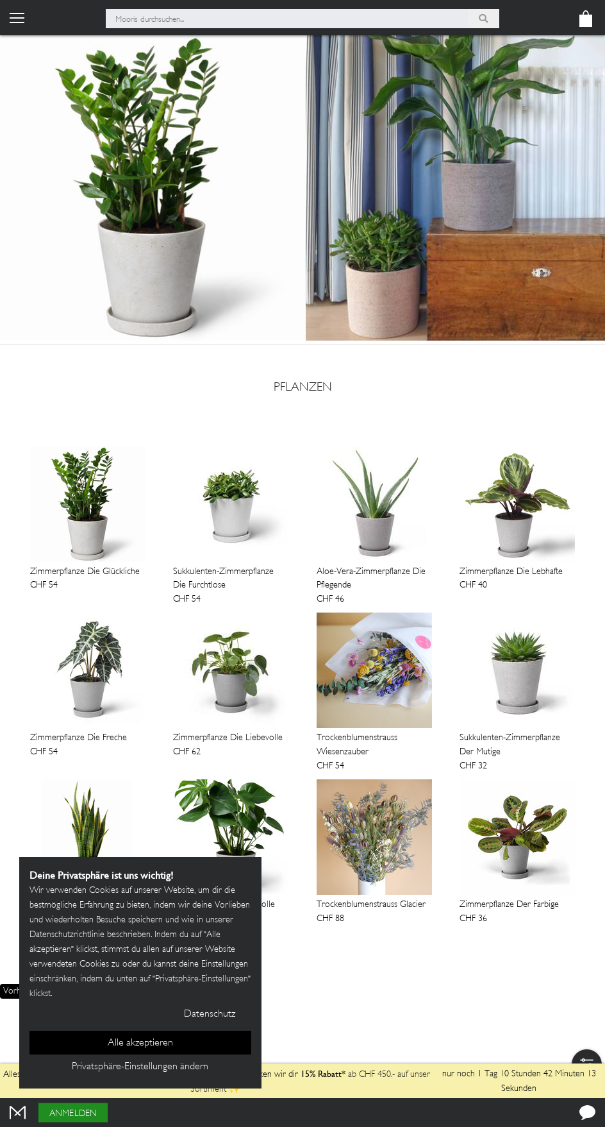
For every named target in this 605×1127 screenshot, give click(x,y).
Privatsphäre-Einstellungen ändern (140, 1067)
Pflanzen (303, 388)
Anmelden (73, 1114)
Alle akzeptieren (140, 1043)
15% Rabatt (321, 1074)
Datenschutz (209, 1014)
